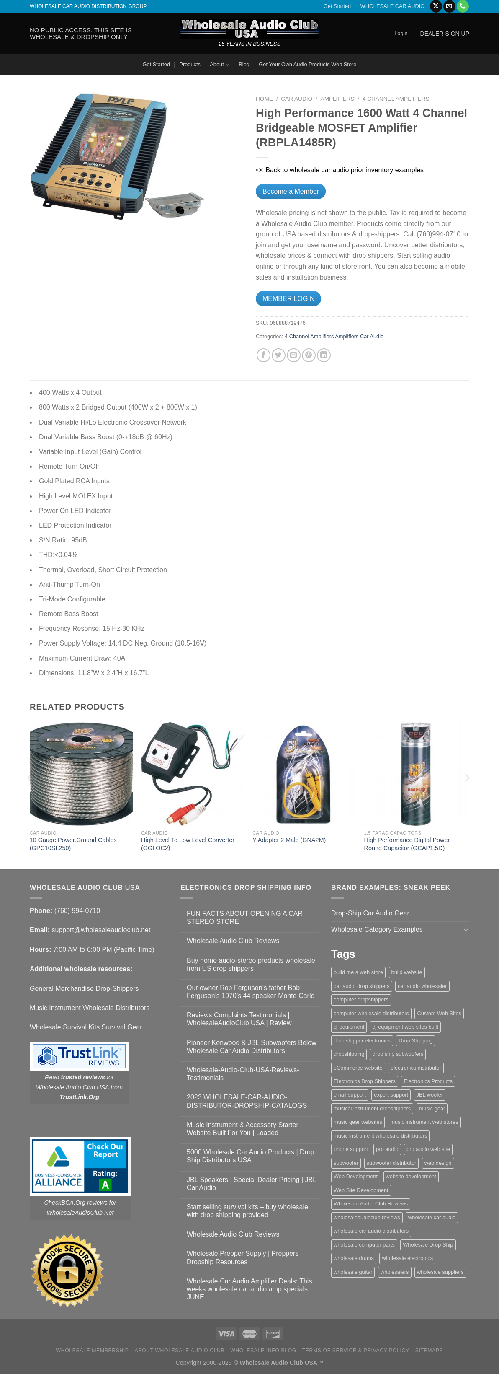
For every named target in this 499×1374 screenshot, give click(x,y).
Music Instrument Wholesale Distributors (89, 1007)
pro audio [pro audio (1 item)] (387, 1149)
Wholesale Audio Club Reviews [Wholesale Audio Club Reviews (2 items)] (371, 1203)
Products (190, 64)
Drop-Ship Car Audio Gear (370, 913)
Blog (244, 64)
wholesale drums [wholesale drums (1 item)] (354, 1258)
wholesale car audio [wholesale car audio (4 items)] (431, 1217)
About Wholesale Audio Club (179, 1350)
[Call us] (463, 6)
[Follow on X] (436, 6)
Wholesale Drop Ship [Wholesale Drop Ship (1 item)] (428, 1245)
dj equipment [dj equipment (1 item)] (349, 1027)
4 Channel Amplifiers (396, 99)
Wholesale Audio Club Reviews (233, 940)
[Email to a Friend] (294, 355)
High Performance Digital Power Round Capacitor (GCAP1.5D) (407, 844)
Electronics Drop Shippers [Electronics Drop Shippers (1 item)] (365, 1081)
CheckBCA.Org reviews (76, 1202)
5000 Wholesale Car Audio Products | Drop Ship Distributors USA (250, 1156)
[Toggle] (466, 929)
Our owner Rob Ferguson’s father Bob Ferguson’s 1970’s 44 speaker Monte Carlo (250, 991)
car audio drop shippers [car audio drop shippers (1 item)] (362, 986)
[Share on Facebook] (263, 355)
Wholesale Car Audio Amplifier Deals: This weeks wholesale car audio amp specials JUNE (249, 1289)
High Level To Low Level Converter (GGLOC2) (187, 844)
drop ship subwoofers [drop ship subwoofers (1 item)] (398, 1054)
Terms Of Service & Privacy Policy (355, 1350)
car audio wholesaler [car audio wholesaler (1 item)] (422, 986)
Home (264, 99)
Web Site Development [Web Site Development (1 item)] (361, 1190)
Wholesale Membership (92, 1350)
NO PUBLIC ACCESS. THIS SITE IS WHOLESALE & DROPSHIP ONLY (81, 33)
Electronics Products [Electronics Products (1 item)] (428, 1081)
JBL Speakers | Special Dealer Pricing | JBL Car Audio (251, 1183)
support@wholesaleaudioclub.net (100, 929)
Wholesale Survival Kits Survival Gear (86, 1027)
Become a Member (290, 191)
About (219, 65)
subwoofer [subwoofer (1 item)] (346, 1163)
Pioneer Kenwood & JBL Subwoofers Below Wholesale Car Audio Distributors (251, 1046)
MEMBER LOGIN (288, 298)
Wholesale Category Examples (377, 929)
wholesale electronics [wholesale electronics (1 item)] (407, 1258)
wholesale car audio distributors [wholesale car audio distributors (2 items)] (371, 1231)
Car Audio (296, 99)
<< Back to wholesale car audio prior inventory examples (340, 170)
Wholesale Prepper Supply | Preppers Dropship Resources (242, 1257)
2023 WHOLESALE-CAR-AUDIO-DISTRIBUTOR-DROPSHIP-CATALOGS (247, 1101)
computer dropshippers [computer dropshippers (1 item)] (361, 999)
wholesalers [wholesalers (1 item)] (395, 1272)
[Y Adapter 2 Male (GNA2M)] (304, 774)
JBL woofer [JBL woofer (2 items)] (430, 1094)
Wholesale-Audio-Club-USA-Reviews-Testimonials (243, 1073)
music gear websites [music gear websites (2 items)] (358, 1122)
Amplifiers (338, 99)
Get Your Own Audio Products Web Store (307, 64)
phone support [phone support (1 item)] (351, 1149)
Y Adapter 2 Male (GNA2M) (289, 840)
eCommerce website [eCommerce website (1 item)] (358, 1068)
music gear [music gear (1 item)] (432, 1108)
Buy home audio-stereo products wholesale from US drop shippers (251, 964)
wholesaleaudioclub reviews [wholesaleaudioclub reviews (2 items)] (367, 1217)
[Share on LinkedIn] (324, 355)
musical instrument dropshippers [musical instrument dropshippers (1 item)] (372, 1108)
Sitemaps (429, 1350)
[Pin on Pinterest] (309, 355)
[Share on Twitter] (279, 355)
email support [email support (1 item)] (350, 1094)
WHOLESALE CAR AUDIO (392, 6)
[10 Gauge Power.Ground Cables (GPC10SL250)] (81, 774)
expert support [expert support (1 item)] (391, 1094)
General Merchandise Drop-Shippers (84, 988)
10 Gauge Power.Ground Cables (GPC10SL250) (73, 844)
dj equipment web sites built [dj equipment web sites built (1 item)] (405, 1027)
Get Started (337, 6)
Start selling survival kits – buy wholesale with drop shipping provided (247, 1210)
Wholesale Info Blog (263, 1350)
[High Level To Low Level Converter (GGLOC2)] (192, 774)
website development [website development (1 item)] (411, 1176)
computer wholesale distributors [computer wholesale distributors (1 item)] (371, 1013)
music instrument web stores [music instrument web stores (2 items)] (424, 1122)
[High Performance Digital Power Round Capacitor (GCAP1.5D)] (416, 774)
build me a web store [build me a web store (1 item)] (358, 972)
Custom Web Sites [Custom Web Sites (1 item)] (439, 1013)
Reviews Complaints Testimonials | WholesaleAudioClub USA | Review (239, 1019)
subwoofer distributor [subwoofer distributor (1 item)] (392, 1163)
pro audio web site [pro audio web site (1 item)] (428, 1149)
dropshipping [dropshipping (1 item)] (349, 1054)
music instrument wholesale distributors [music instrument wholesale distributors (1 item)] (380, 1136)
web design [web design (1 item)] (438, 1163)
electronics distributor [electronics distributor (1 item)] (416, 1068)
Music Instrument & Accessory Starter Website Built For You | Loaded (242, 1128)
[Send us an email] (449, 6)
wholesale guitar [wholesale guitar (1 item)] (353, 1272)
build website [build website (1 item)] (406, 972)
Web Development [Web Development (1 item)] (356, 1176)
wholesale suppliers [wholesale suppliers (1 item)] (440, 1272)
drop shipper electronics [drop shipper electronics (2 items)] (362, 1040)
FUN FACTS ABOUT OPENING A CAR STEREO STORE (245, 917)
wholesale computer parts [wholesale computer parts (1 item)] (364, 1245)
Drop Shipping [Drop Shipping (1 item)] (415, 1040)
